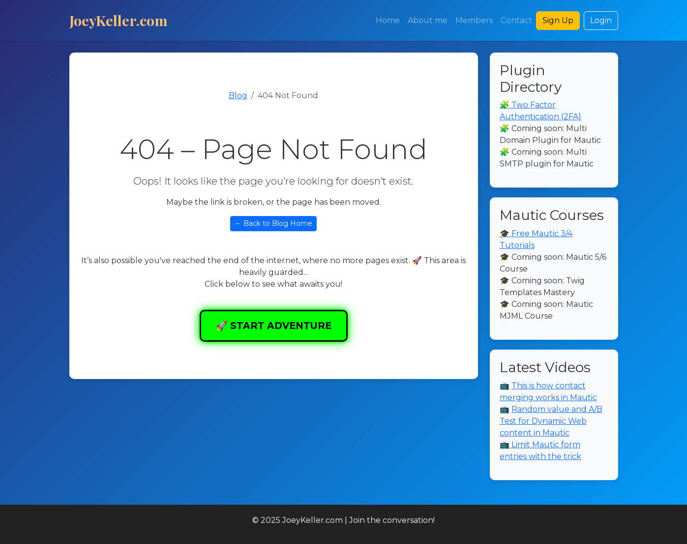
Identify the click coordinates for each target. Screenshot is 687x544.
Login (601, 20)
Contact (516, 20)
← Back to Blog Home (273, 223)
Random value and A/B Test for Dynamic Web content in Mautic (551, 421)
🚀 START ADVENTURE (273, 325)
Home (388, 20)
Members (474, 20)
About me (428, 20)
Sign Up (557, 20)
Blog (238, 95)
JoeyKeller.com (118, 20)
